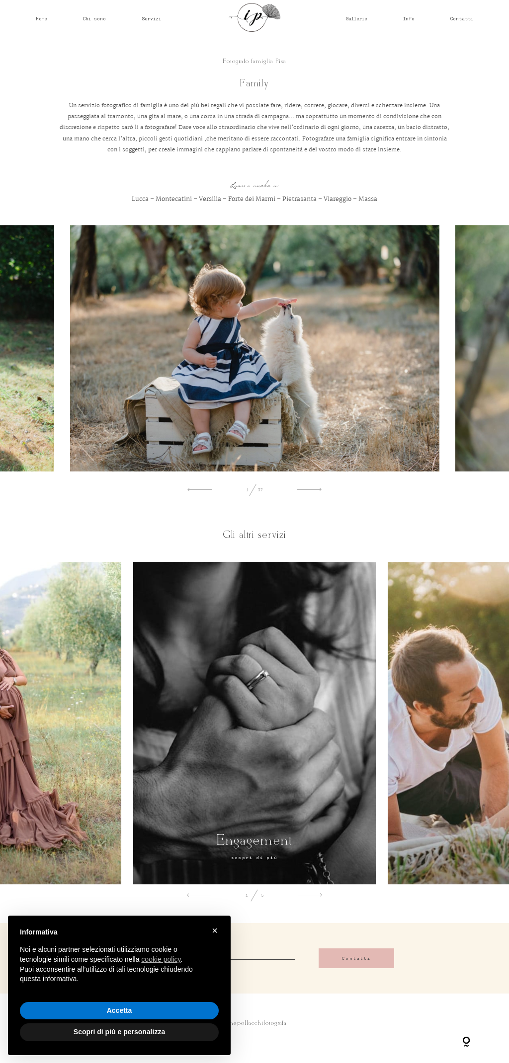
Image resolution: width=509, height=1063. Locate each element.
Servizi (151, 18)
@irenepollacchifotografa (254, 1023)
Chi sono (94, 18)
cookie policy (160, 959)
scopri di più (254, 857)
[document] (119, 964)
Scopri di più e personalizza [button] (119, 1032)
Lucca (140, 199)
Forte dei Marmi (251, 199)
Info (409, 18)
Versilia (210, 199)
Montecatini (174, 199)
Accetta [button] (119, 1010)
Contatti (461, 18)
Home (41, 18)
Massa (367, 199)
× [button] (215, 930)
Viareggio (337, 199)
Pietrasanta (299, 199)
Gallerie (356, 18)
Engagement (254, 841)
